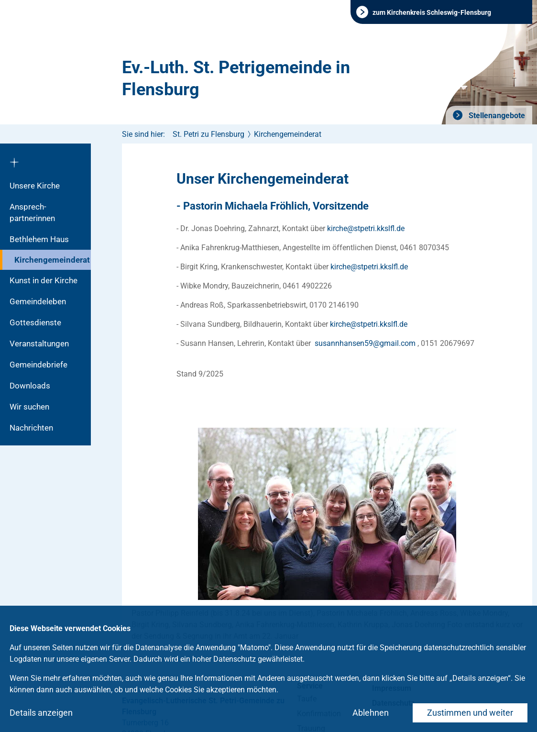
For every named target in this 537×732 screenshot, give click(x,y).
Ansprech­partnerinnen (32, 212)
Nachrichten (31, 428)
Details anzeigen (41, 713)
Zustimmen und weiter (470, 713)
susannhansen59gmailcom (365, 343)
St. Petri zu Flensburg (208, 134)
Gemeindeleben (38, 301)
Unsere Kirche (35, 185)
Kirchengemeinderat (52, 260)
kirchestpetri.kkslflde (366, 228)
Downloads (30, 385)
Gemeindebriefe (38, 364)
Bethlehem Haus (39, 239)
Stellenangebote (496, 115)
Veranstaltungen (39, 343)
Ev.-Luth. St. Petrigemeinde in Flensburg (236, 78)
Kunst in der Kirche (43, 280)
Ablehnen (370, 713)
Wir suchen (29, 406)
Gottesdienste (35, 322)
